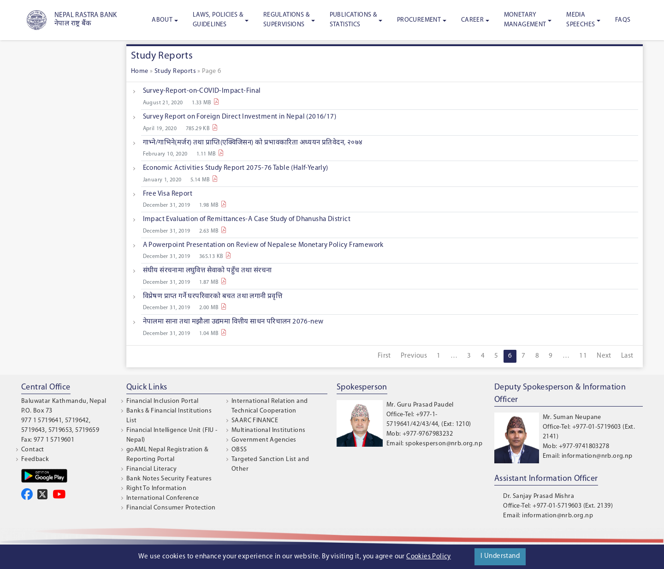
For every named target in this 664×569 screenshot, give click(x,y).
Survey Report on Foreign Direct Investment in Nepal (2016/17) (239, 117)
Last (627, 356)
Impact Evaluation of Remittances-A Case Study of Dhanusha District (246, 219)
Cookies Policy (428, 556)
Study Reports (175, 71)
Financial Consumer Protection (171, 507)
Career (472, 20)
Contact (32, 449)
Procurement (419, 20)
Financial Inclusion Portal (162, 401)
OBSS (239, 449)
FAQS (623, 20)
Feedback (35, 459)
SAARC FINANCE (254, 420)
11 (583, 356)
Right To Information (156, 488)
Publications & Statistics (353, 20)
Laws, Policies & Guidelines (218, 20)
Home (139, 71)
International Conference (162, 498)
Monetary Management (525, 20)
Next (604, 356)
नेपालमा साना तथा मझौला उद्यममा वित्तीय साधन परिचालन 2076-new (233, 321)
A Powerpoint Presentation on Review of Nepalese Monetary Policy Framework (263, 245)
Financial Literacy (151, 469)
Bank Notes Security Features (169, 478)
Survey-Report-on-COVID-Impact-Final (202, 91)
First (384, 356)
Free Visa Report (167, 194)
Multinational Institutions (268, 430)
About (162, 20)
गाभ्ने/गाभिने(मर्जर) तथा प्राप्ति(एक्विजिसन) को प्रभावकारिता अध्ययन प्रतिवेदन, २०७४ (253, 142)
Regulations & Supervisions (286, 20)
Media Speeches (580, 20)
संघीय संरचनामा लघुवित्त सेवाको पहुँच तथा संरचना (207, 270)
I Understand (500, 556)
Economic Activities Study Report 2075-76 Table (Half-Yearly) (235, 168)
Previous (414, 356)
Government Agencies (263, 440)
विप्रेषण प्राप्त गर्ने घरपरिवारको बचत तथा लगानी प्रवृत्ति (213, 296)
